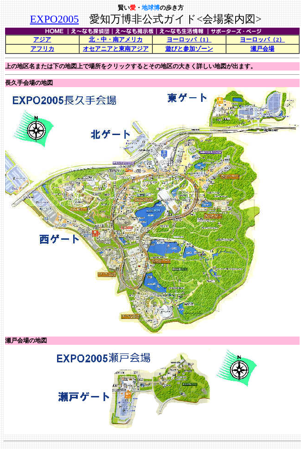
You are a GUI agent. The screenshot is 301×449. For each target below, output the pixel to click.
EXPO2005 (54, 19)
